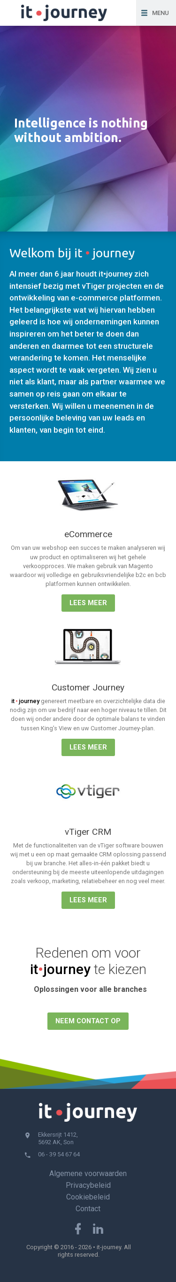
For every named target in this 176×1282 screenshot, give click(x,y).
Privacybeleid (88, 1185)
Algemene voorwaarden (88, 1173)
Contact (88, 1208)
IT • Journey (68, 13)
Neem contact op (88, 1021)
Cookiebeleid (88, 1196)
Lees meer (88, 603)
